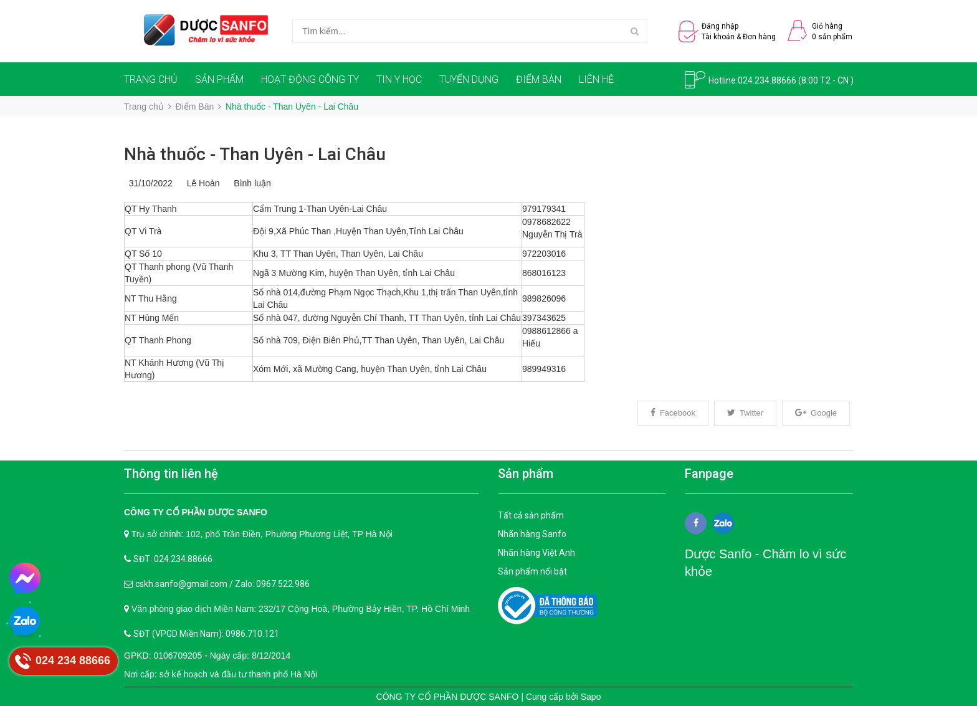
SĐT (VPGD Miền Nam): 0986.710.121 (206, 634)
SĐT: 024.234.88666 (172, 559)
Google (816, 412)
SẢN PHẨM (219, 79)
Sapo (591, 697)
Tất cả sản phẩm (531, 515)
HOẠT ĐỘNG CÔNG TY (310, 79)
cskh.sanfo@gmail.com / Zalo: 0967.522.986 (222, 584)
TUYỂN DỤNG (468, 79)
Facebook (673, 412)
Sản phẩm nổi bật (532, 571)
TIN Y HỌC (399, 79)
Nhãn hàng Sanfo (532, 534)
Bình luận (250, 183)
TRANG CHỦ (151, 79)
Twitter (745, 412)
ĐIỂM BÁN (538, 79)
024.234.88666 (767, 80)
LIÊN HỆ (596, 79)
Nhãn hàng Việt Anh (536, 553)
